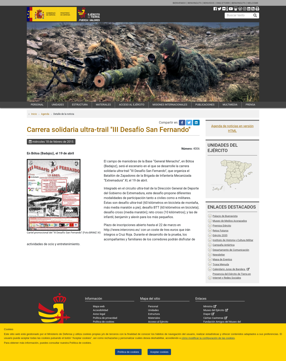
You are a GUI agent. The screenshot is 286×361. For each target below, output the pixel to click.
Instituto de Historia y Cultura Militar (233, 240)
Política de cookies (128, 351)
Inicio (34, 114)
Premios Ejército (222, 225)
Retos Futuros (220, 230)
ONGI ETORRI (223, 3)
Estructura (154, 313)
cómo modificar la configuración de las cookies (208, 338)
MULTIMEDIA (230, 104)
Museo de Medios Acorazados (230, 220)
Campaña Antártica (224, 244)
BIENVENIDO (179, 3)
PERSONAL (37, 104)
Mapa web (99, 306)
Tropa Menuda (221, 264)
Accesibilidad (100, 310)
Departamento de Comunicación (231, 249)
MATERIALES (103, 104)
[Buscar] (255, 16)
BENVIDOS (208, 3)
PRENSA (250, 104)
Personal (153, 306)
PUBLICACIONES (204, 104)
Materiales (154, 317)
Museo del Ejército (213, 310)
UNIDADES (58, 104)
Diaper (207, 313)
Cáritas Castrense (213, 317)
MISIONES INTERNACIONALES (170, 104)
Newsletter (219, 254)
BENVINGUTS (195, 3)
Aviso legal (99, 313)
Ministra (208, 306)
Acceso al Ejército (158, 321)
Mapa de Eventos (222, 259)
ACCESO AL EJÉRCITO (131, 104)
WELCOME (252, 3)
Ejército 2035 (220, 235)
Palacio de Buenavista (225, 216)
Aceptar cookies (159, 351)
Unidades (153, 310)
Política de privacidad (105, 317)
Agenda (45, 114)
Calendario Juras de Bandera (229, 269)
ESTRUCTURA (80, 104)
